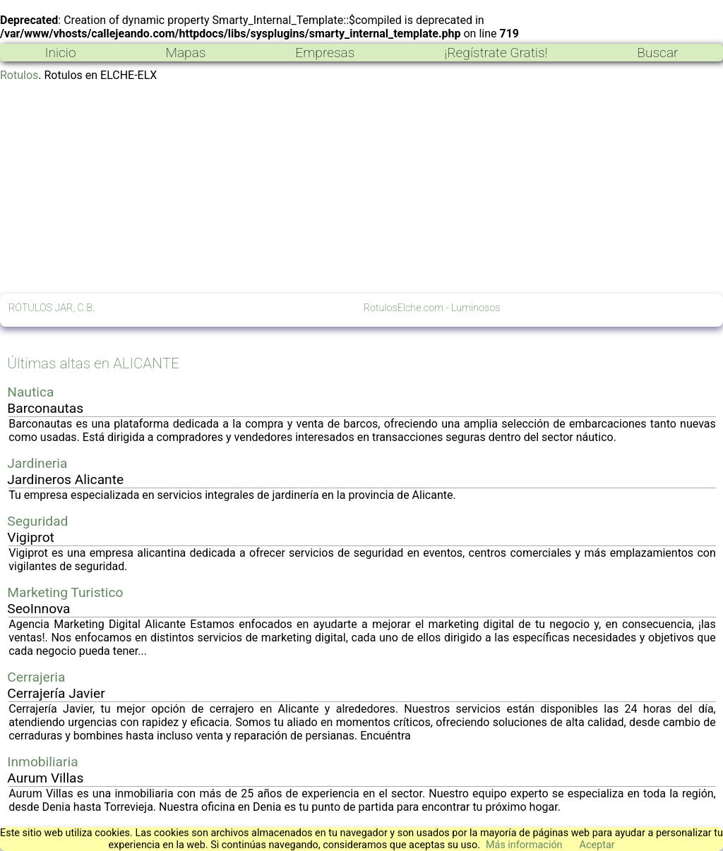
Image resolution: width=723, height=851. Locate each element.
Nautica (30, 392)
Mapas (185, 52)
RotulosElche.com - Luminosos (432, 308)
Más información (524, 845)
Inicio (60, 52)
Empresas (324, 52)
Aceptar (597, 845)
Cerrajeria (36, 677)
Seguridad (37, 521)
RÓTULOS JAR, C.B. (51, 308)
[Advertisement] (361, 187)
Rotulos (19, 75)
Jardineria (37, 463)
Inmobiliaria (42, 762)
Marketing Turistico (65, 592)
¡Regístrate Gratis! (495, 52)
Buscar (657, 52)
